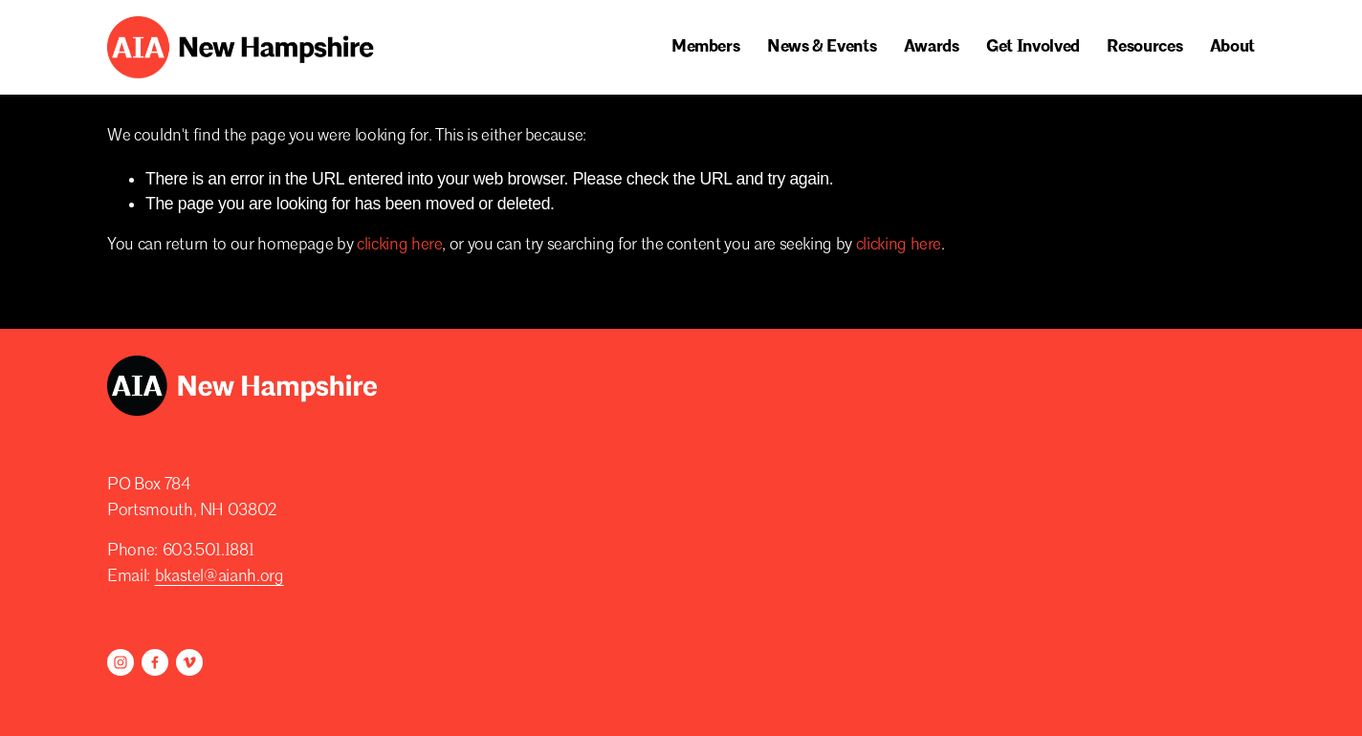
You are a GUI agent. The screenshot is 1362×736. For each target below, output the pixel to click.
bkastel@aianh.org (219, 577)
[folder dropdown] (705, 47)
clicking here (399, 245)
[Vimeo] (189, 662)
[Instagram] (120, 662)
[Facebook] (155, 662)
